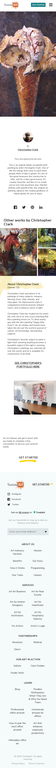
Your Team (17, 575)
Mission (38, 550)
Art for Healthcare (37, 603)
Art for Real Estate (37, 593)
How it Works (17, 568)
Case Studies (38, 665)
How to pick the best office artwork (17, 726)
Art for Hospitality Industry (38, 616)
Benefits (17, 561)
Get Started (38, 4)
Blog (17, 689)
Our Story (38, 561)
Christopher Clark (28, 149)
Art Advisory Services (17, 552)
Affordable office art (17, 742)
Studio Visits (17, 672)
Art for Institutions (17, 614)
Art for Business (17, 591)
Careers (38, 575)
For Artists (17, 626)
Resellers (17, 642)
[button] (51, 5)
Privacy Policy (18, 763)
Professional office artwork (17, 711)
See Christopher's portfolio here (28, 365)
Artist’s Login (38, 626)
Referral (37, 642)
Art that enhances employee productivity (38, 728)
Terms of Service (36, 763)
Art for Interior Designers (17, 603)
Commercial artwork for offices (38, 713)
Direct (17, 649)
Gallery (17, 665)
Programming (38, 568)
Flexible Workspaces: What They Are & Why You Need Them (38, 696)
